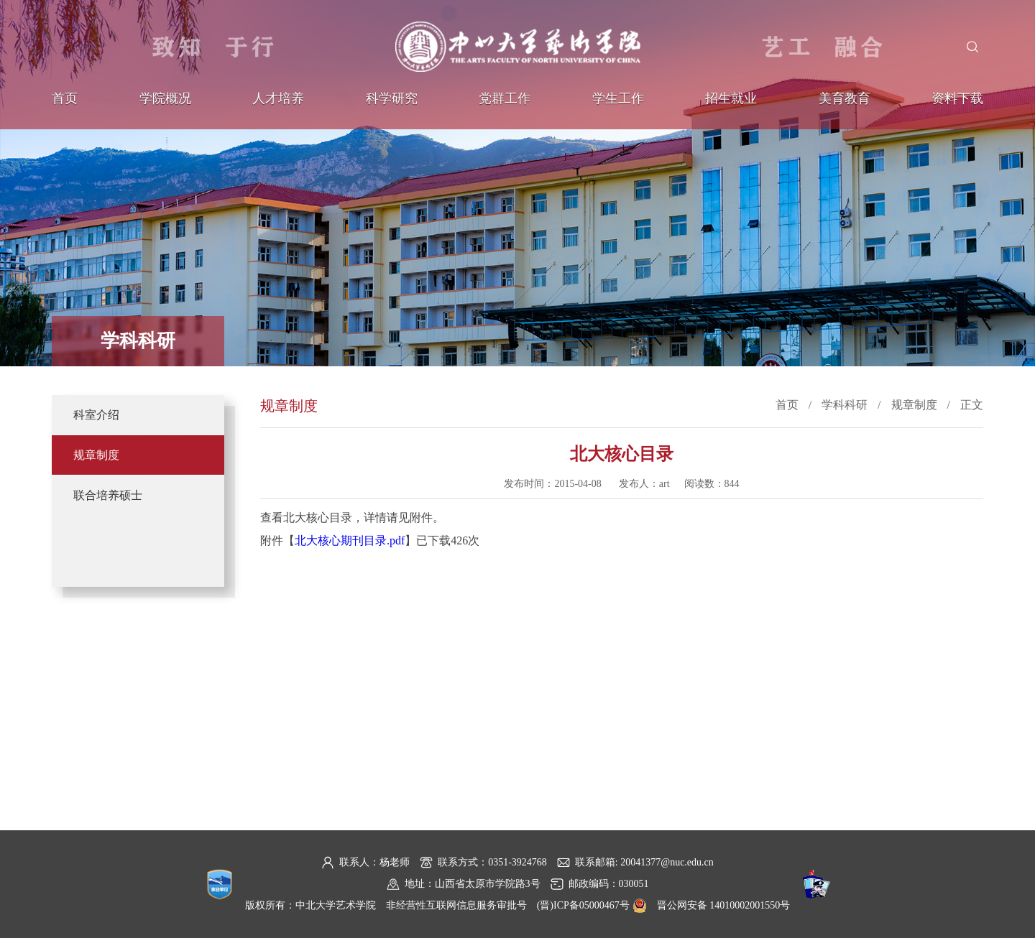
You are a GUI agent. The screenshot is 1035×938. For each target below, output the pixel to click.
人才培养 (278, 98)
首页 (65, 98)
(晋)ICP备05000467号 (583, 905)
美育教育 (844, 98)
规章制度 (96, 455)
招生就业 (731, 98)
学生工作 (618, 98)
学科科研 (845, 405)
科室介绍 (96, 415)
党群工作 (504, 98)
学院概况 (165, 98)
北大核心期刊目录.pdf (350, 540)
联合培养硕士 (107, 495)
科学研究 (392, 98)
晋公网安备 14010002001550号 (724, 905)
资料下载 (957, 98)
